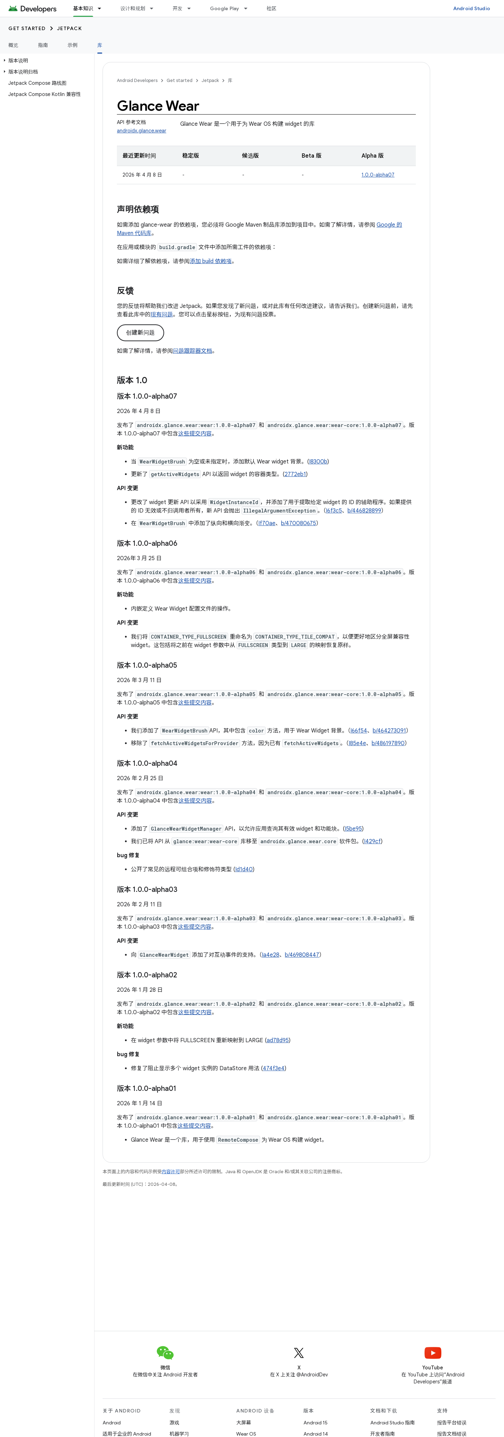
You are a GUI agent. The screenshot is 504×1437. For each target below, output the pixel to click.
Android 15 (315, 1422)
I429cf (372, 841)
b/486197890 (388, 743)
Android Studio (471, 8)
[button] (45, 60)
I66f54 (358, 730)
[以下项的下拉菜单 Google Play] (248, 8)
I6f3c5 (334, 510)
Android (112, 1422)
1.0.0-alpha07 (378, 175)
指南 (43, 45)
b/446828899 (364, 510)
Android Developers (137, 80)
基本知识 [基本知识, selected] (83, 8)
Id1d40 (244, 869)
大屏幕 (243, 1422)
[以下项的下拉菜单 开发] (192, 8)
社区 (272, 8)
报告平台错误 (452, 1422)
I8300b (318, 461)
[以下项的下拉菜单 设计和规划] (154, 8)
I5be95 (353, 828)
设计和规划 (132, 8)
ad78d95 (278, 1040)
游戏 (174, 1422)
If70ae (266, 523)
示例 (73, 45)
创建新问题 (140, 332)
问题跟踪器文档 (192, 351)
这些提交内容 (195, 433)
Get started (27, 28)
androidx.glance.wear (141, 131)
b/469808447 (302, 954)
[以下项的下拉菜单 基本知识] (102, 8)
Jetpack (69, 28)
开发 (178, 8)
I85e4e (357, 743)
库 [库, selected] (99, 45)
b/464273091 (389, 730)
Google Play (224, 8)
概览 (13, 45)
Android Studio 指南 (392, 1422)
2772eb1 (295, 474)
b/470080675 (298, 523)
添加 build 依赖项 (211, 261)
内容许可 (171, 1172)
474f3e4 (274, 1068)
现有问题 (161, 314)
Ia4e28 (270, 954)
